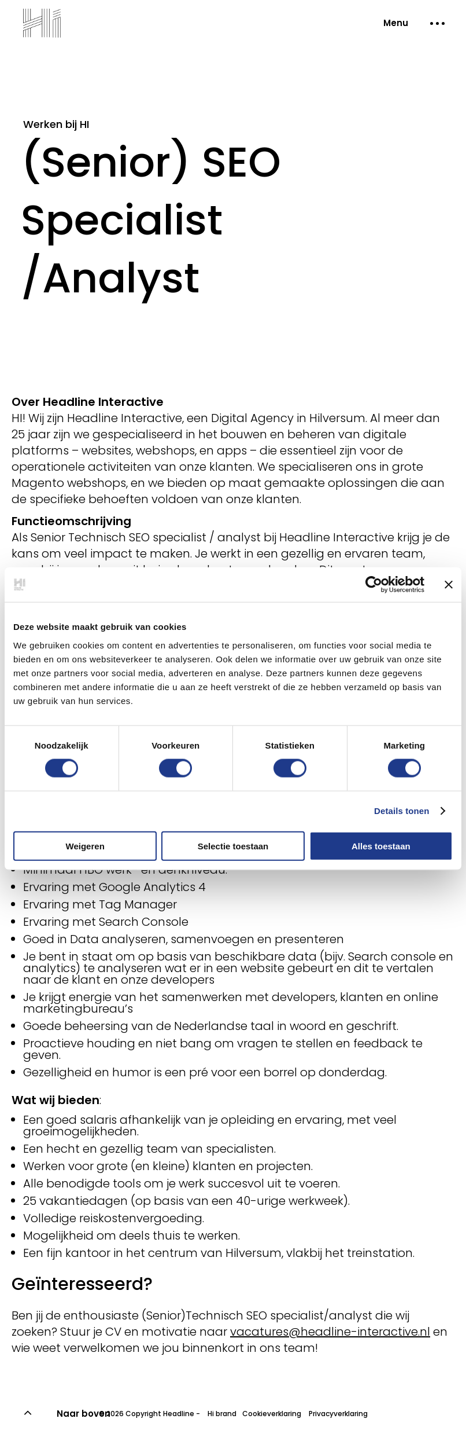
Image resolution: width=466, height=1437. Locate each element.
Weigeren (85, 846)
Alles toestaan (381, 846)
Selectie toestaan (233, 846)
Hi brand (222, 1413)
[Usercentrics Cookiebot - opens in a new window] (373, 584)
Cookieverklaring (271, 1413)
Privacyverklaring (337, 1413)
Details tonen (401, 811)
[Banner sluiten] (449, 585)
